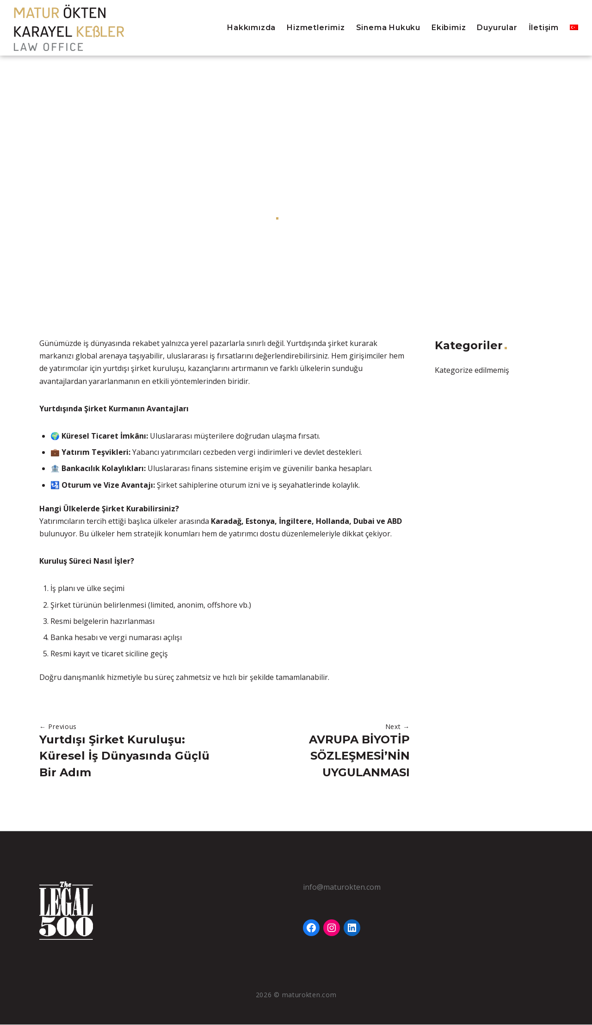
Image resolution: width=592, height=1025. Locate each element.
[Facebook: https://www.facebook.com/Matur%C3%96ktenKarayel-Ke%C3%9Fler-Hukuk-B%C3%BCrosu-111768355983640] (311, 928)
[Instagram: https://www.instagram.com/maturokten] (331, 928)
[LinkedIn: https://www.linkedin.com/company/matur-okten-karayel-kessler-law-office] (352, 928)
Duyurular (497, 27)
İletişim (544, 27)
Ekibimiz (449, 27)
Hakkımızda (251, 27)
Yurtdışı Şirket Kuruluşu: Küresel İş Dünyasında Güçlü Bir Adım (124, 756)
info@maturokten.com (342, 887)
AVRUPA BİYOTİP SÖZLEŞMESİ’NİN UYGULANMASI (359, 756)
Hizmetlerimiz (316, 27)
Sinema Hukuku (388, 27)
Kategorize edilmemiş (324, 218)
